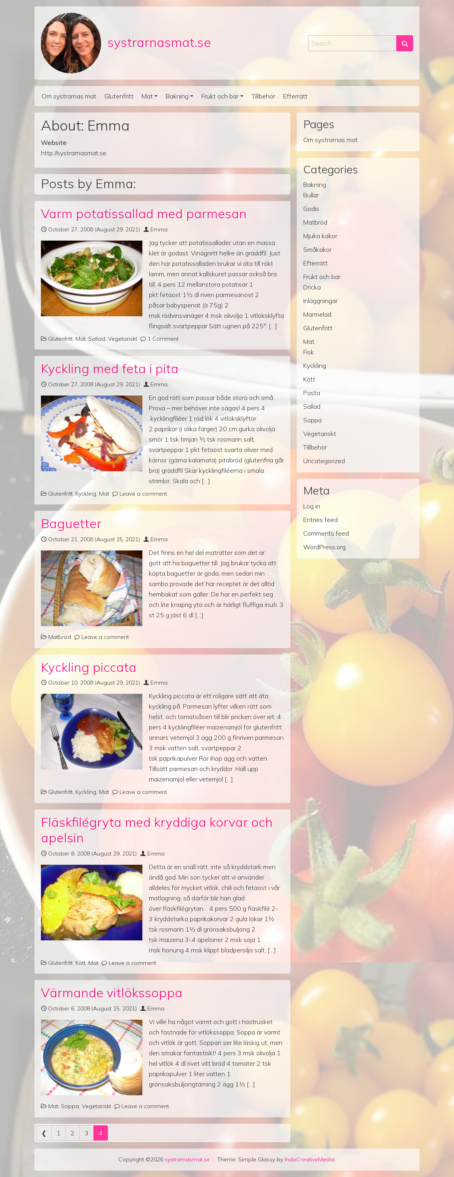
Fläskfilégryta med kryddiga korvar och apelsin (157, 830)
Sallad (96, 338)
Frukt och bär (220, 96)
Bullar (311, 195)
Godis (311, 209)
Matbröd (59, 637)
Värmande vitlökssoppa (111, 992)
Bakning (177, 96)
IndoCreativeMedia (309, 1159)
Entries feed (320, 520)
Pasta (311, 393)
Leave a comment (143, 493)
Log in (311, 506)
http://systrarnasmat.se (73, 153)
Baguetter (71, 523)
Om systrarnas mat (69, 96)
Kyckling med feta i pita (109, 368)
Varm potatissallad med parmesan (144, 213)
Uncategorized (324, 461)
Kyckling (85, 493)
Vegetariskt (122, 338)
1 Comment (163, 338)
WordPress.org (324, 547)
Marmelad (317, 314)
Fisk (308, 352)
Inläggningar (320, 301)
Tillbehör (263, 96)
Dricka (312, 287)
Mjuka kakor (320, 236)
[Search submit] (404, 43)
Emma (159, 229)
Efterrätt (295, 96)
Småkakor (317, 249)
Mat (147, 96)
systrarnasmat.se (159, 42)
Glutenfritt (119, 96)
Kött (80, 962)
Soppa (70, 1106)
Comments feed (326, 533)
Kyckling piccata (88, 667)
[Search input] (352, 43)
